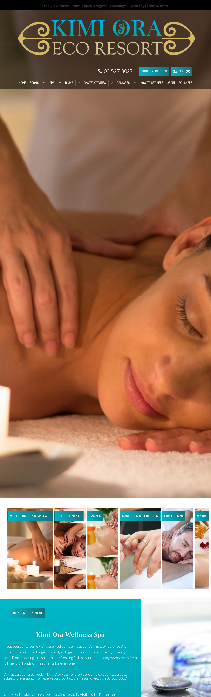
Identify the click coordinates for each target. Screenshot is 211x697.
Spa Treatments (69, 516)
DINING (69, 83)
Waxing (202, 516)
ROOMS (34, 83)
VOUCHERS (185, 83)
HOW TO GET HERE (152, 83)
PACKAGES (123, 83)
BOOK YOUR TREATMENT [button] (25, 613)
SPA (51, 83)
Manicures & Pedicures (140, 516)
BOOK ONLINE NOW (154, 71)
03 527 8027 (115, 70)
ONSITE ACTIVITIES (95, 83)
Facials (95, 516)
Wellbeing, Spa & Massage (30, 516)
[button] (44, 82)
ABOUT (171, 83)
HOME (22, 83)
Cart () (181, 71)
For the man (173, 516)
